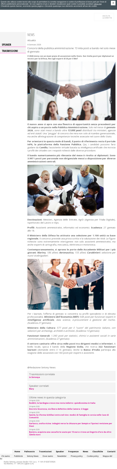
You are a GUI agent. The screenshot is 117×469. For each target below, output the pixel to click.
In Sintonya (34, 377)
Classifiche (97, 451)
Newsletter (62, 456)
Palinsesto (29, 451)
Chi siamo (5, 456)
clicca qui (97, 4)
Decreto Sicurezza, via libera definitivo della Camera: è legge (58, 409)
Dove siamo (48, 456)
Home (17, 451)
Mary (31, 389)
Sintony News (32, 456)
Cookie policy (93, 456)
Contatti (111, 451)
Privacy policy (77, 456)
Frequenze (73, 451)
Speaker (6, 44)
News (85, 451)
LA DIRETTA (107, 17)
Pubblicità (18, 456)
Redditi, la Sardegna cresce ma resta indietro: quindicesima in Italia (62, 403)
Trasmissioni (10, 51)
